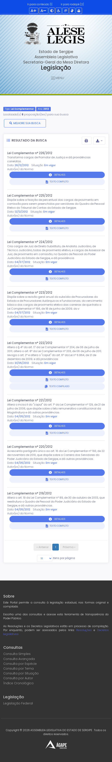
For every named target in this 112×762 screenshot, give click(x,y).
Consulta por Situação (21, 673)
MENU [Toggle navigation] (57, 78)
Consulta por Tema (18, 668)
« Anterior (43, 547)
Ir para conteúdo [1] (39, 4)
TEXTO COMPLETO (58, 181)
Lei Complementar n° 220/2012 (29, 447)
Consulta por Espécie (20, 663)
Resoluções (84, 630)
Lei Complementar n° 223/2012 (29, 293)
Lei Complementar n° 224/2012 (29, 242)
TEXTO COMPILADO (59, 386)
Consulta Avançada (19, 659)
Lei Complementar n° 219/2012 (29, 493)
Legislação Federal (18, 703)
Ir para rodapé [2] (72, 4)
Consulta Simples (17, 654)
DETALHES (59, 174)
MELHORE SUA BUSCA (26, 123)
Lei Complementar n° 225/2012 (29, 196)
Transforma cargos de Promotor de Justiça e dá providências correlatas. (49, 159)
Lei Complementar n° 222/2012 (29, 343)
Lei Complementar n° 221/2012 (29, 400)
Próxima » (69, 547)
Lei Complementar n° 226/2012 (29, 153)
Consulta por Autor (18, 678)
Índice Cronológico (18, 683)
